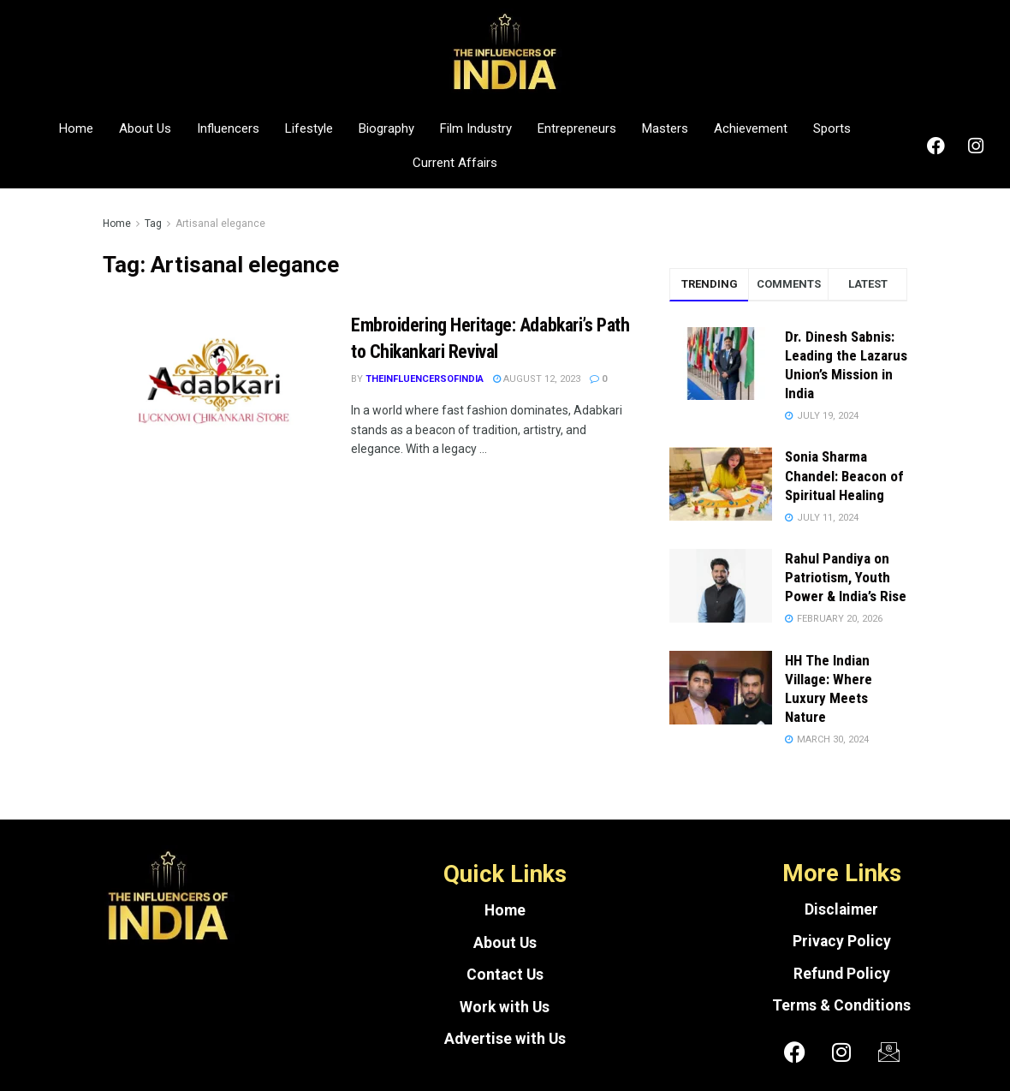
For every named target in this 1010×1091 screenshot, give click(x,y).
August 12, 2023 (536, 379)
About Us (145, 128)
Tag (153, 224)
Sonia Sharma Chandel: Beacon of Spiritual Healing (844, 475)
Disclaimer (841, 909)
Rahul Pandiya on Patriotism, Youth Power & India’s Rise (845, 577)
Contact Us (505, 974)
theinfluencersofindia (424, 379)
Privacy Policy (842, 941)
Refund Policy (841, 973)
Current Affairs (455, 162)
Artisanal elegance (220, 224)
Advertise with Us (505, 1038)
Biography (386, 128)
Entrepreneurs (577, 128)
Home (76, 128)
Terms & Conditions (841, 1005)
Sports (832, 128)
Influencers (228, 128)
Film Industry (476, 128)
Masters (665, 128)
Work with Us (505, 1007)
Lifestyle (309, 128)
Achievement (750, 128)
